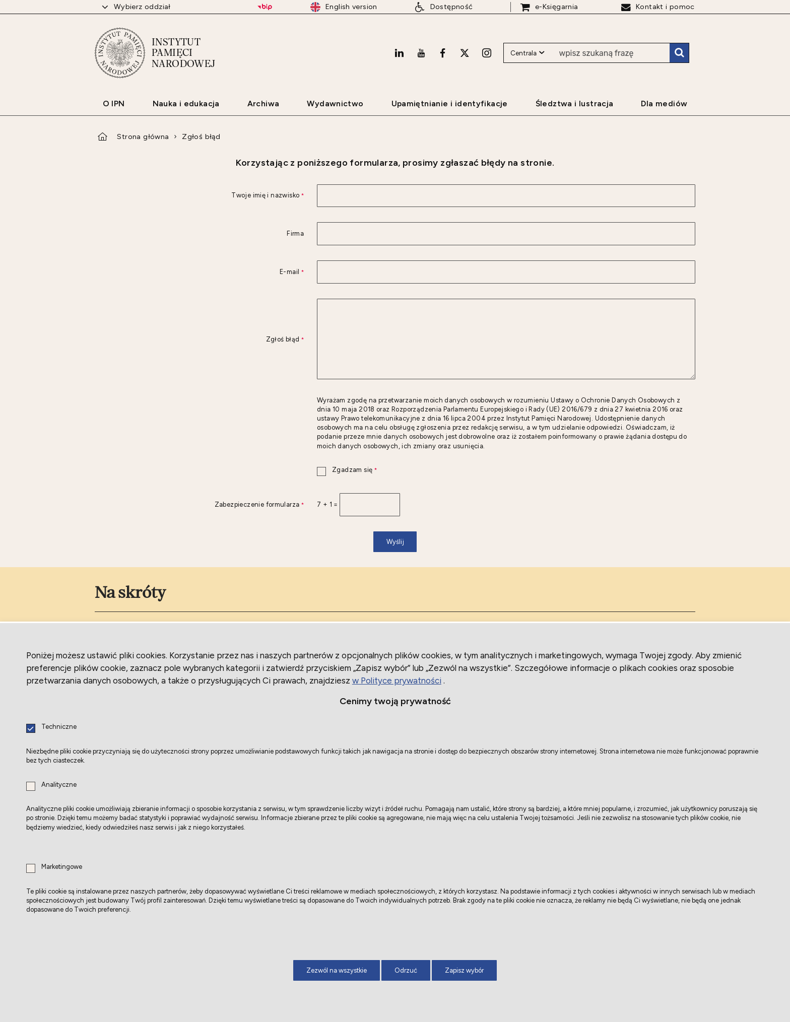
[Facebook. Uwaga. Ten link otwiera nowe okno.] (442, 53)
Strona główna (143, 136)
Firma (295, 234)
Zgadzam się (347, 470)
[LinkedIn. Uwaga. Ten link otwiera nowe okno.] (399, 53)
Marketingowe (61, 867)
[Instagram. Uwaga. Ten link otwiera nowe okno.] (487, 53)
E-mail (199, 272)
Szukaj (679, 52)
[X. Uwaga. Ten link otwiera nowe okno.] (464, 53)
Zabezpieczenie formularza (199, 505)
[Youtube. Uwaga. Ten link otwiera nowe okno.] (421, 53)
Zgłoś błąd (201, 136)
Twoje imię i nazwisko (199, 195)
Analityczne (59, 785)
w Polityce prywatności (396, 680)
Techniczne (59, 727)
